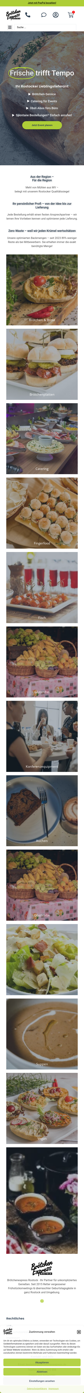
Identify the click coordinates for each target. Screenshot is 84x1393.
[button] (79, 1332)
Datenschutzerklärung (37, 1388)
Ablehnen (42, 1371)
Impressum (53, 1388)
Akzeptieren (42, 1362)
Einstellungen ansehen (42, 1381)
